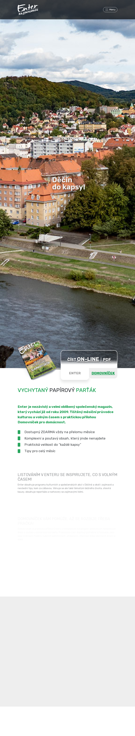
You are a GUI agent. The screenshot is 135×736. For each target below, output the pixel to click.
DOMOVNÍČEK (103, 373)
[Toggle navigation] (110, 9)
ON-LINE (88, 359)
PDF (107, 359)
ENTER (75, 373)
